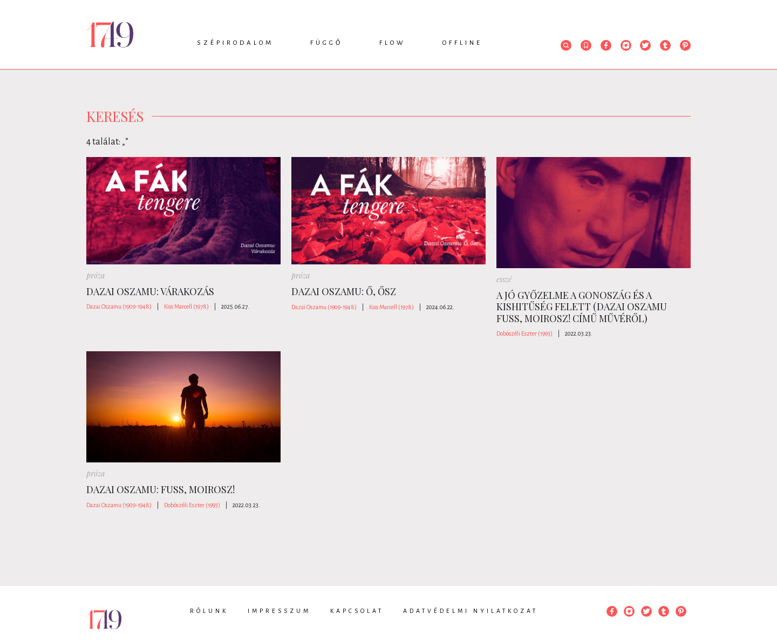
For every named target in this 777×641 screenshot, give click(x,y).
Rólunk (209, 611)
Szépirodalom (235, 42)
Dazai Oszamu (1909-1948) (119, 306)
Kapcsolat (357, 611)
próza (95, 275)
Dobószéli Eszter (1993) (524, 333)
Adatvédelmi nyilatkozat (470, 611)
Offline (462, 42)
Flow (392, 42)
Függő (326, 42)
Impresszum (279, 611)
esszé (504, 279)
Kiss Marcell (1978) (186, 306)
